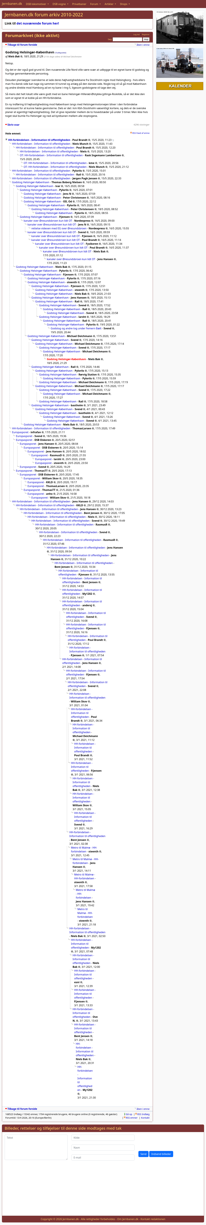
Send (143, 1154)
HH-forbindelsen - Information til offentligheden (39, 140)
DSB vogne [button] (59, 4)
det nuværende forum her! (38, 23)
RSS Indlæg (143, 1114)
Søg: (110, 39)
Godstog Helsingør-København (30, 182)
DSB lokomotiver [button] (36, 4)
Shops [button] (124, 4)
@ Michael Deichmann (71, 56)
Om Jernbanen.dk (127, 1219)
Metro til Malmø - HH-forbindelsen (84, 849)
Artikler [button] (109, 4)
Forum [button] (94, 4)
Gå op (129, 1114)
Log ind (136, 34)
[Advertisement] (103, 1190)
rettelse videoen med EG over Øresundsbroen (58, 228)
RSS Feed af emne (141, 133)
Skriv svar (13, 124)
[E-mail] (102, 1157)
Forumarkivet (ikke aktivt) (32, 35)
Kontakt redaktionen (152, 1219)
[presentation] (162, 1141)
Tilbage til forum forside (22, 44)
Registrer (146, 34)
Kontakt (145, 1117)
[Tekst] (36, 1147)
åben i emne (143, 44)
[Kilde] (102, 1138)
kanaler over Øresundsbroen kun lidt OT (48, 220)
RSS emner (132, 1117)
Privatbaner (79, 4)
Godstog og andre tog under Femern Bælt (76, 328)
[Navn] (102, 1148)
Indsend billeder (161, 1154)
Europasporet (20, 432)
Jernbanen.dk (12, 3)
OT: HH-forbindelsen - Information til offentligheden (51, 155)
